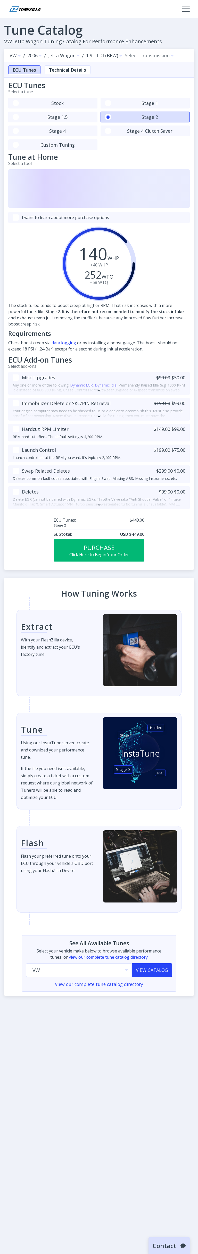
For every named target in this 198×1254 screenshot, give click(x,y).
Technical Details (67, 70)
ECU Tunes (24, 70)
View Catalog (152, 970)
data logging (64, 343)
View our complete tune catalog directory (99, 984)
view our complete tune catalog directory (108, 957)
